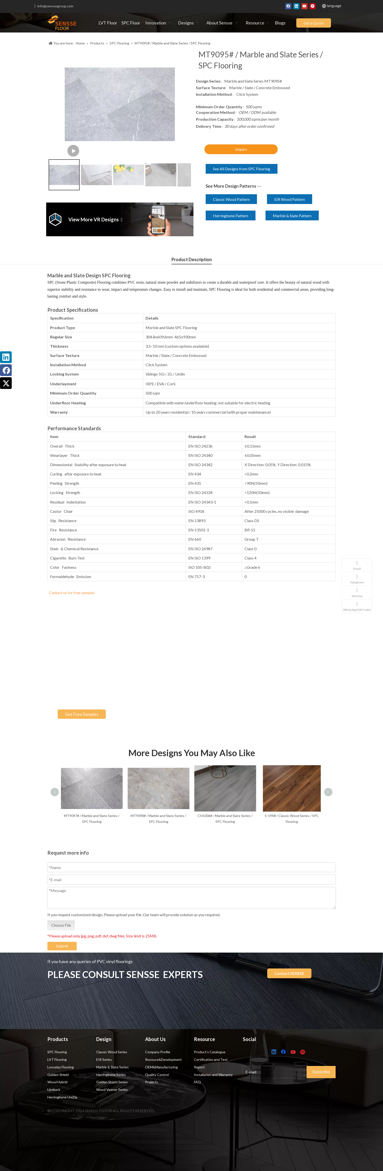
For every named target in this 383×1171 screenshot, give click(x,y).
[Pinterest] (312, 5)
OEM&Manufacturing (161, 1067)
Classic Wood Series (111, 1052)
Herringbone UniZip (62, 1097)
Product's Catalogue (209, 1052)
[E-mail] (279, 1071)
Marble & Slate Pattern (292, 215)
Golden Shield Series (112, 1082)
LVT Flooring (57, 1059)
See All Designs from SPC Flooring (241, 168)
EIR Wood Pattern (289, 199)
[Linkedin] (296, 5)
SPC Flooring (57, 1052)
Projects (151, 1082)
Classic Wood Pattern (231, 199)
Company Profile (157, 1052)
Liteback (53, 1089)
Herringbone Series (111, 1075)
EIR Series (104, 1059)
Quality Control (157, 1075)
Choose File (61, 932)
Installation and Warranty (213, 1075)
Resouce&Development (163, 1059)
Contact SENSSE (289, 973)
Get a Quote (314, 23)
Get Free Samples (81, 714)
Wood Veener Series (112, 1089)
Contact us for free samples (72, 592)
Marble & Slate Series (112, 1067)
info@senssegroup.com (55, 6)
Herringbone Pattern (230, 215)
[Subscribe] (325, 1071)
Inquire (241, 149)
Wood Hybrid (57, 1082)
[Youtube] (304, 5)
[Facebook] (288, 5)
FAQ (197, 1082)
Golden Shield (58, 1075)
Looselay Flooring (60, 1067)
